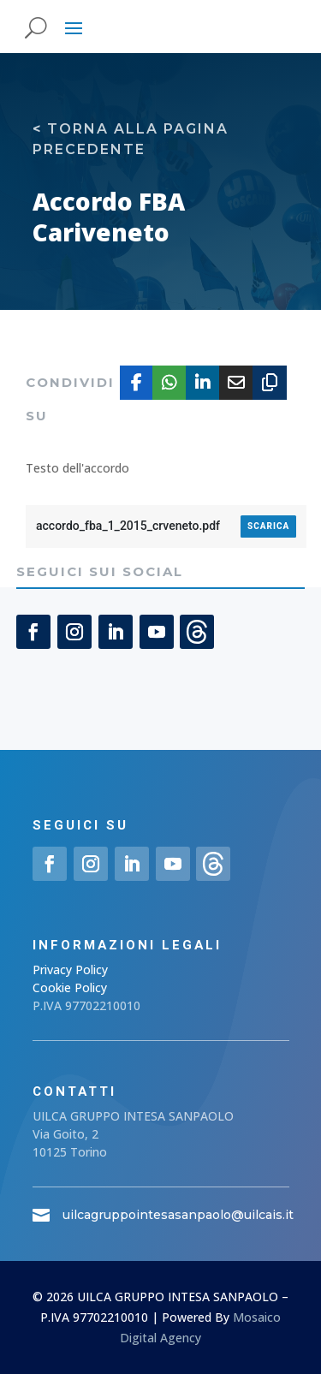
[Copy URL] (270, 383)
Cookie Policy (70, 987)
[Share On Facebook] (137, 383)
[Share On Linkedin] (203, 383)
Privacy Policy (70, 969)
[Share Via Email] (236, 383)
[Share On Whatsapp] (169, 383)
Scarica (268, 526)
